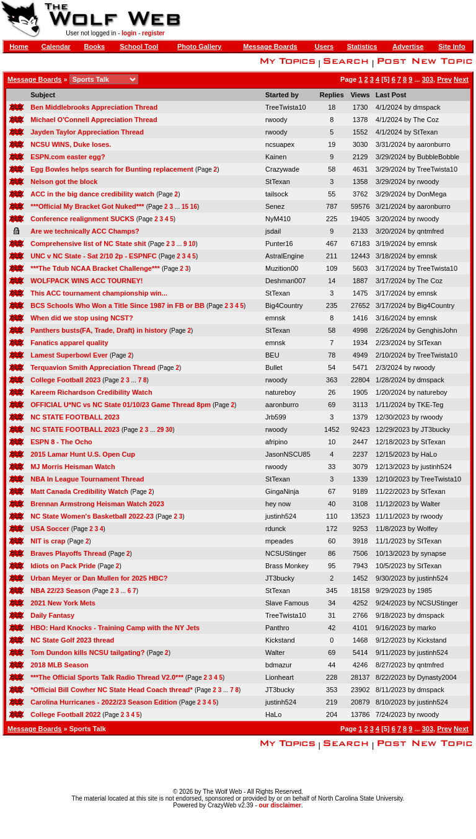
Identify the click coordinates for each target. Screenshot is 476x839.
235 (331, 305)
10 (191, 243)
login (128, 33)
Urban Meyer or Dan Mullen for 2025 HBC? (98, 578)
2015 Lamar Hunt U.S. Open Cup (82, 454)
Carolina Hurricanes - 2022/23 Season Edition (103, 702)
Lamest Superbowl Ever (69, 355)
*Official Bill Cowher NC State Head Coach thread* (111, 689)
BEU (272, 355)
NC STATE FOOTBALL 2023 (75, 417)
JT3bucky (435, 429)
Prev (444, 79)
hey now (278, 503)
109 (331, 268)
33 (331, 466)
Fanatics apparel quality (69, 342)
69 (331, 404)
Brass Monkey (287, 565)
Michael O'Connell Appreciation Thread (93, 119)
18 (331, 107)
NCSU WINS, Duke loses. (70, 144)
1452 (331, 429)
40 (331, 503)
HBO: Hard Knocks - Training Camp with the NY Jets (115, 627)
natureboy (280, 392)
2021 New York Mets (62, 603)
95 (331, 565)
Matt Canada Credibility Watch (79, 491)
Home (19, 46)
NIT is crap (47, 541)
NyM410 (278, 218)
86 (331, 553)
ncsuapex (279, 144)
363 (331, 380)
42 (331, 627)
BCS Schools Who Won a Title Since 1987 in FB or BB (117, 305)
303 (427, 79)
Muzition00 (281, 268)
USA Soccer (49, 528)
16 (193, 206)
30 (168, 429)
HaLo (429, 454)
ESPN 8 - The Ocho (61, 442)
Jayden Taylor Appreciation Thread (87, 132)
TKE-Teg (429, 404)
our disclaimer (280, 805)
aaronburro (434, 144)
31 (331, 615)
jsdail (273, 231)
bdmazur (278, 665)
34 (331, 603)
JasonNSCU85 (288, 454)
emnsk (427, 243)
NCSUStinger (285, 553)
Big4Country (284, 305)
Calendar (56, 46)
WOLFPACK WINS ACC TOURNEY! (86, 280)
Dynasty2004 (437, 677)
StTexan (425, 132)
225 (331, 218)
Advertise (407, 46)
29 (160, 429)
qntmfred (430, 231)
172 (331, 528)
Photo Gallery (199, 46)
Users (324, 46)
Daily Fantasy (52, 615)
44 (331, 665)
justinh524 (436, 466)
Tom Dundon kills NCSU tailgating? (87, 652)
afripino (276, 442)
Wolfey (427, 528)
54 (331, 367)
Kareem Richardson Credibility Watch (91, 392)
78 (331, 355)
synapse (433, 553)
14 (331, 280)
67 (331, 491)
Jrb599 (275, 417)
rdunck (275, 528)
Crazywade (282, 169)
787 (331, 206)
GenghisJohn (437, 330)
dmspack (427, 107)
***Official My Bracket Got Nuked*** (87, 206)
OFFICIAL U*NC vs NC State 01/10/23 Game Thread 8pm (120, 404)
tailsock (276, 194)
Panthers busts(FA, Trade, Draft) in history (98, 330)
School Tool (139, 46)
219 (331, 702)
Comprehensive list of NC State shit (88, 243)
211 (331, 256)
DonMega (432, 194)
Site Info (451, 46)
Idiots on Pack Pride (62, 565)
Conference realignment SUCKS (82, 218)
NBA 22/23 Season (60, 590)
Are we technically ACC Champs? (84, 231)
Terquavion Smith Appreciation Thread (93, 367)
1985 (424, 590)
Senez (274, 206)
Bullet (274, 367)
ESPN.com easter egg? (67, 156)
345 (331, 590)
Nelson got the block (63, 181)
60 (331, 541)
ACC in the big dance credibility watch (92, 194)
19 (331, 144)
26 (331, 392)
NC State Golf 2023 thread (72, 640)
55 (331, 194)
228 (331, 677)
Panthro (277, 627)
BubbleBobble (438, 156)
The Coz (426, 119)
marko (426, 627)
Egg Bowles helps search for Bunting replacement (111, 169)
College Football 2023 (65, 380)
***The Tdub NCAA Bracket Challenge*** (95, 268)
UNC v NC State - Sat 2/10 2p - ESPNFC (93, 256)
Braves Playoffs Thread (68, 553)
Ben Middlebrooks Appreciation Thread (93, 107)
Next (461, 79)
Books (94, 46)
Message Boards (270, 46)
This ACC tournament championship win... (98, 293)
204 (331, 714)
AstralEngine (284, 256)
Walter (430, 503)
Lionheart (279, 677)
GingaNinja (282, 491)
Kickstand (280, 640)
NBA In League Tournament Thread (87, 479)
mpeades (279, 541)
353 (331, 689)
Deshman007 (285, 280)
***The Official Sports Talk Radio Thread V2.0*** (106, 677)
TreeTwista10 (285, 107)
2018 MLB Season (59, 665)
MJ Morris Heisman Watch (72, 466)
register (153, 33)
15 (185, 206)
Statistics (362, 46)
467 (331, 243)
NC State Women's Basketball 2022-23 (92, 516)
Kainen (275, 156)
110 (331, 516)
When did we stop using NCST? (81, 318)
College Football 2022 (65, 714)
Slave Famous (287, 603)
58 (331, 169)
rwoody (276, 119)
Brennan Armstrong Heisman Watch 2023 (97, 503)
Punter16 (279, 243)
